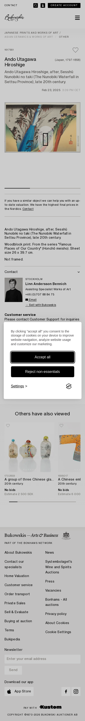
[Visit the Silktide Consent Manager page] (68, 386)
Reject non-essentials (42, 372)
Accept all (42, 357)
